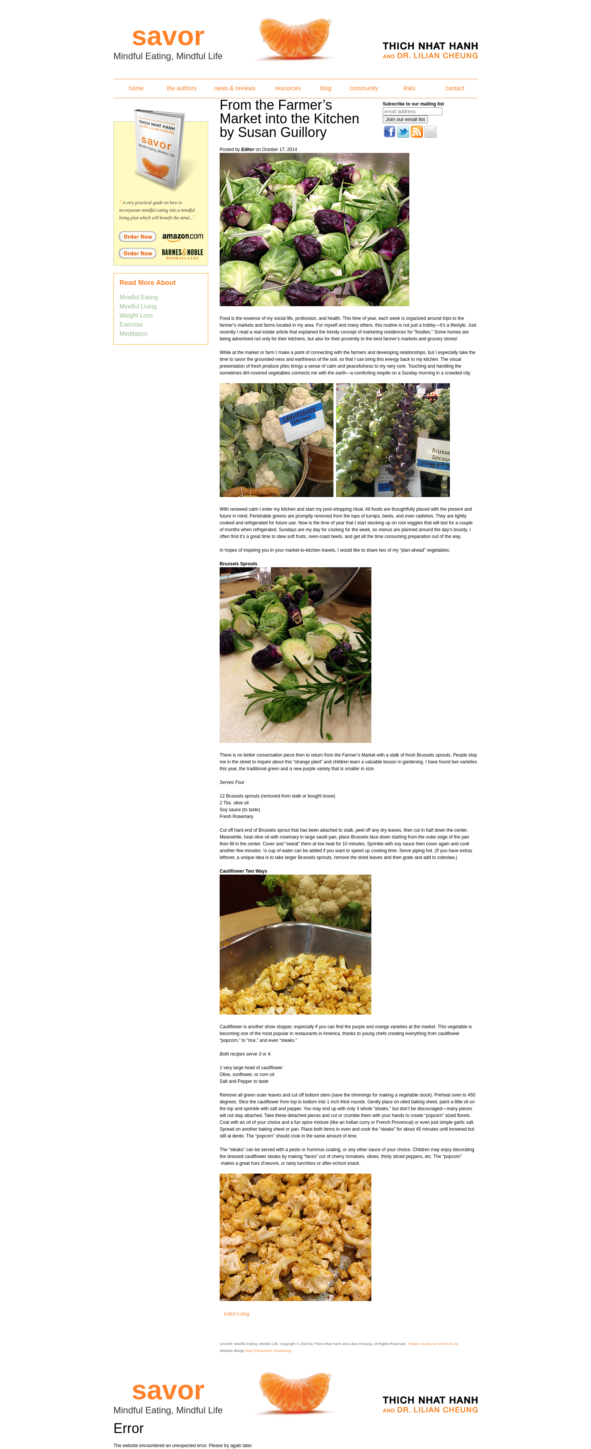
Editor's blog (236, 1314)
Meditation (133, 333)
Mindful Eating (138, 297)
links (409, 88)
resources (288, 88)
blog (325, 88)
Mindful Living (138, 306)
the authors (181, 88)
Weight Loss (136, 315)
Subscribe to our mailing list (413, 104)
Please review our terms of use (434, 1344)
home (136, 88)
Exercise (131, 324)
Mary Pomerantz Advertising (268, 1350)
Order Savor (160, 236)
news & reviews (234, 88)
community (363, 88)
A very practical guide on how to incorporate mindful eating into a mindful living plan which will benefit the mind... (157, 210)
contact (454, 88)
